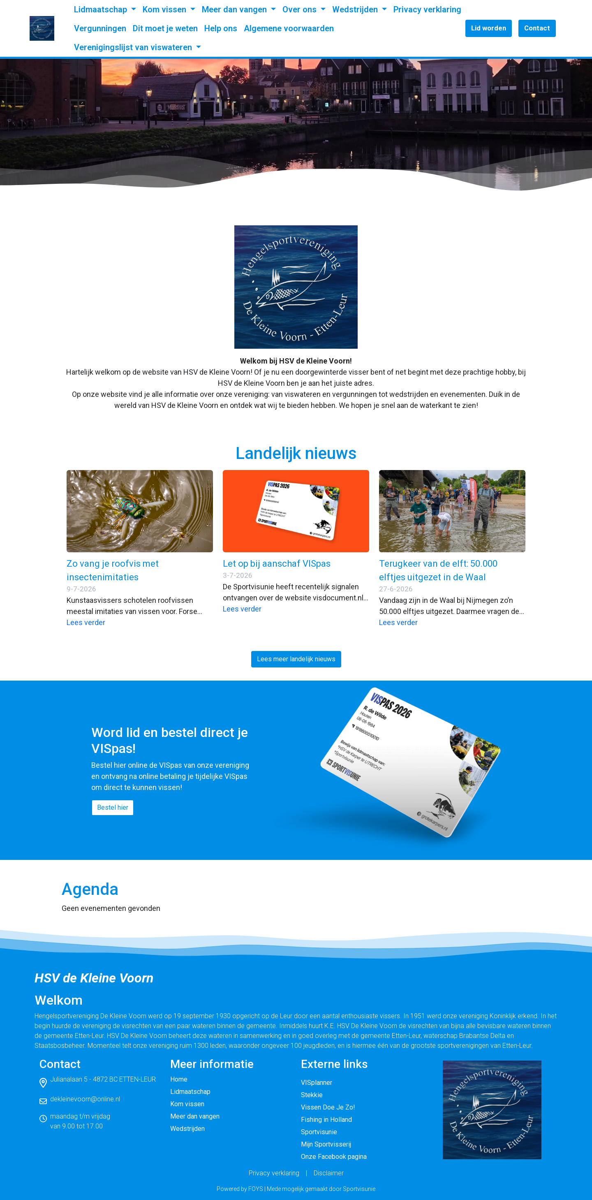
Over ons (300, 9)
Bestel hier (112, 807)
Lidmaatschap (101, 9)
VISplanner (316, 1082)
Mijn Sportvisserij (326, 1144)
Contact (537, 28)
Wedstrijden (356, 9)
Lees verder (86, 622)
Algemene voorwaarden (289, 28)
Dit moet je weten (165, 28)
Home (178, 1079)
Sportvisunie (319, 1132)
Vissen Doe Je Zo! (328, 1107)
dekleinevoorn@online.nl (85, 1099)
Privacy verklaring (427, 9)
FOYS (255, 1189)
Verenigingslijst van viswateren (134, 47)
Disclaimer (329, 1173)
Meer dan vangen (235, 9)
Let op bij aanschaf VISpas (277, 563)
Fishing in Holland (326, 1120)
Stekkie (312, 1095)
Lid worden (488, 28)
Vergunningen (100, 28)
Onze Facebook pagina (334, 1157)
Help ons (220, 28)
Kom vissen (165, 9)
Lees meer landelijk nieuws (296, 659)
